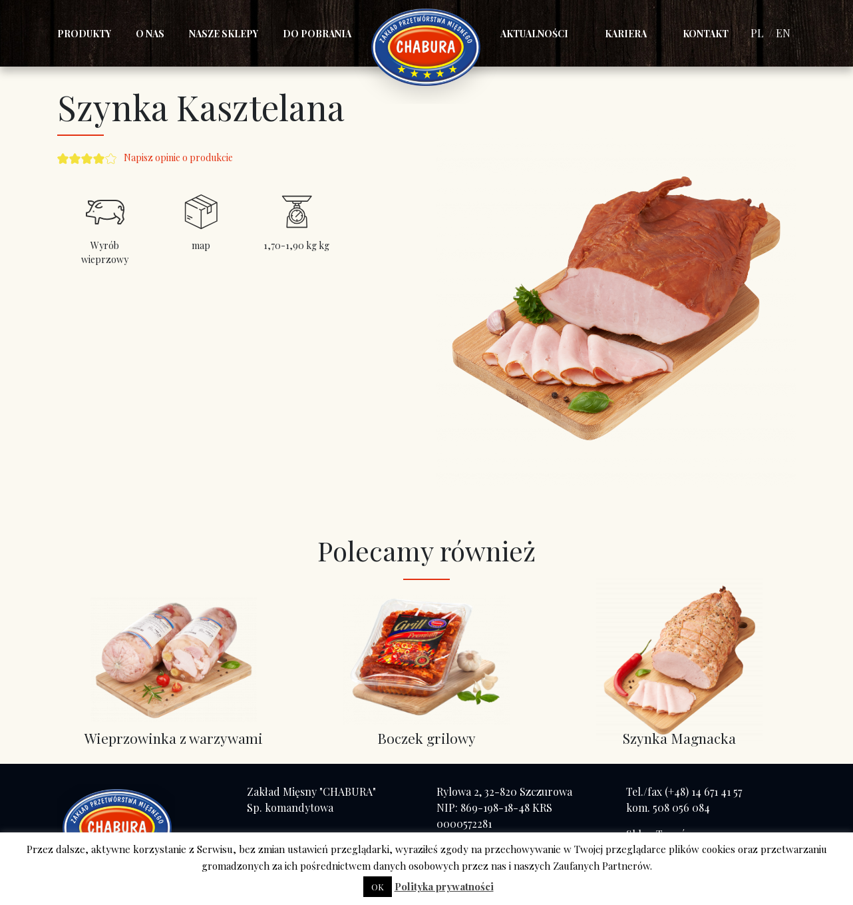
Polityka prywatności (444, 886)
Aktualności (534, 33)
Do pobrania (317, 33)
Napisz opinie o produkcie (178, 157)
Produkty (84, 33)
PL (757, 33)
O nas (150, 33)
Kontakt (706, 33)
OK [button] (377, 886)
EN (783, 33)
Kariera (626, 33)
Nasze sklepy (223, 33)
